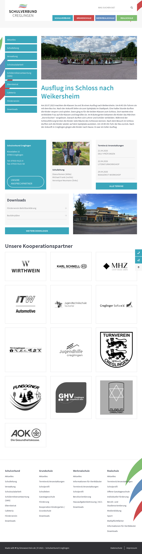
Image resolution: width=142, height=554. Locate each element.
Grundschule (84, 18)
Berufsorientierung (82, 496)
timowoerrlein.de (27, 548)
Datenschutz (116, 548)
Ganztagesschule (47, 496)
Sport (109, 515)
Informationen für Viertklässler (87, 481)
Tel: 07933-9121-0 (15, 160)
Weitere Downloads (37, 230)
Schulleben (44, 491)
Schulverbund (62, 18)
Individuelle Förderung (118, 496)
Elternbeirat (12, 84)
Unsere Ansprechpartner (21, 181)
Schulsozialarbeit (15, 64)
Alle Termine (116, 186)
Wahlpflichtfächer (115, 520)
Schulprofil (44, 486)
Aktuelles (11, 39)
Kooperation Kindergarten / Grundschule (52, 509)
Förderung (44, 501)
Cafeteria (11, 92)
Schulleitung (13, 48)
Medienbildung (114, 510)
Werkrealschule (105, 18)
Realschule (127, 18)
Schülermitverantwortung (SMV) (19, 74)
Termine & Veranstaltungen (51, 481)
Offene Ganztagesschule (118, 491)
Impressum (131, 548)
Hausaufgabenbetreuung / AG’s (87, 501)
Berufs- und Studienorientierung (116, 503)
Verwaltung (12, 56)
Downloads (12, 109)
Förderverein (13, 100)
